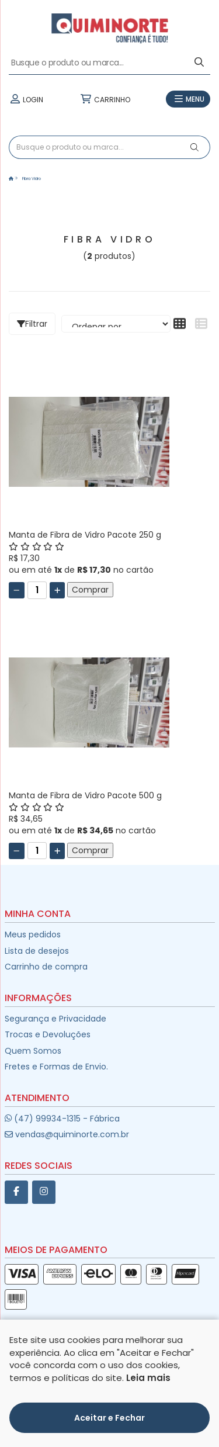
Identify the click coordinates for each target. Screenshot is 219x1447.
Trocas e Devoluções (48, 1034)
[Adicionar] (57, 590)
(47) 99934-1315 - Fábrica (62, 1118)
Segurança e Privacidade (55, 1018)
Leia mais (148, 1378)
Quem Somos (33, 1051)
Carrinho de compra (46, 966)
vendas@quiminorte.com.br (67, 1134)
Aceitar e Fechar (109, 1418)
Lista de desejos (37, 951)
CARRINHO (104, 99)
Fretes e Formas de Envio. (56, 1066)
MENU (188, 99)
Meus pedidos (33, 934)
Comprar (90, 590)
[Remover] (17, 590)
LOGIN (26, 99)
